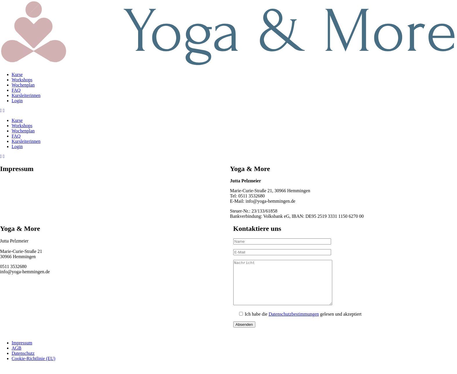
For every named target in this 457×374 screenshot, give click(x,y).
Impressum (22, 351)
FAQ (16, 90)
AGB (16, 356)
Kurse (17, 74)
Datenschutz (23, 361)
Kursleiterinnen (26, 95)
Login (17, 100)
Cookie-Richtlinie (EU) (33, 367)
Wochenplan (23, 84)
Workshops (22, 79)
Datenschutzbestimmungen (294, 322)
